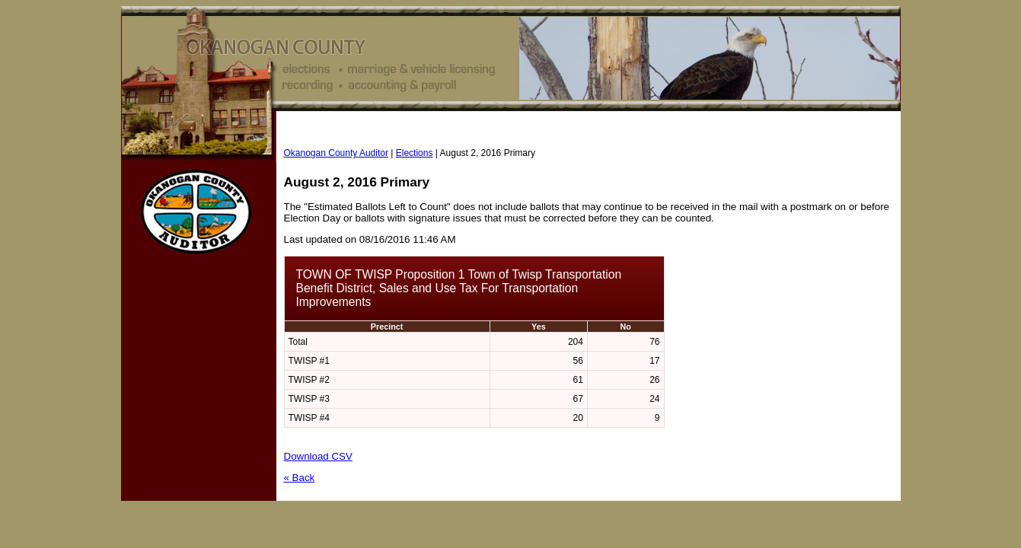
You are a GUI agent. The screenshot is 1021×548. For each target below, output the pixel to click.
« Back (299, 477)
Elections (414, 153)
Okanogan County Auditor (336, 153)
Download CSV (318, 456)
